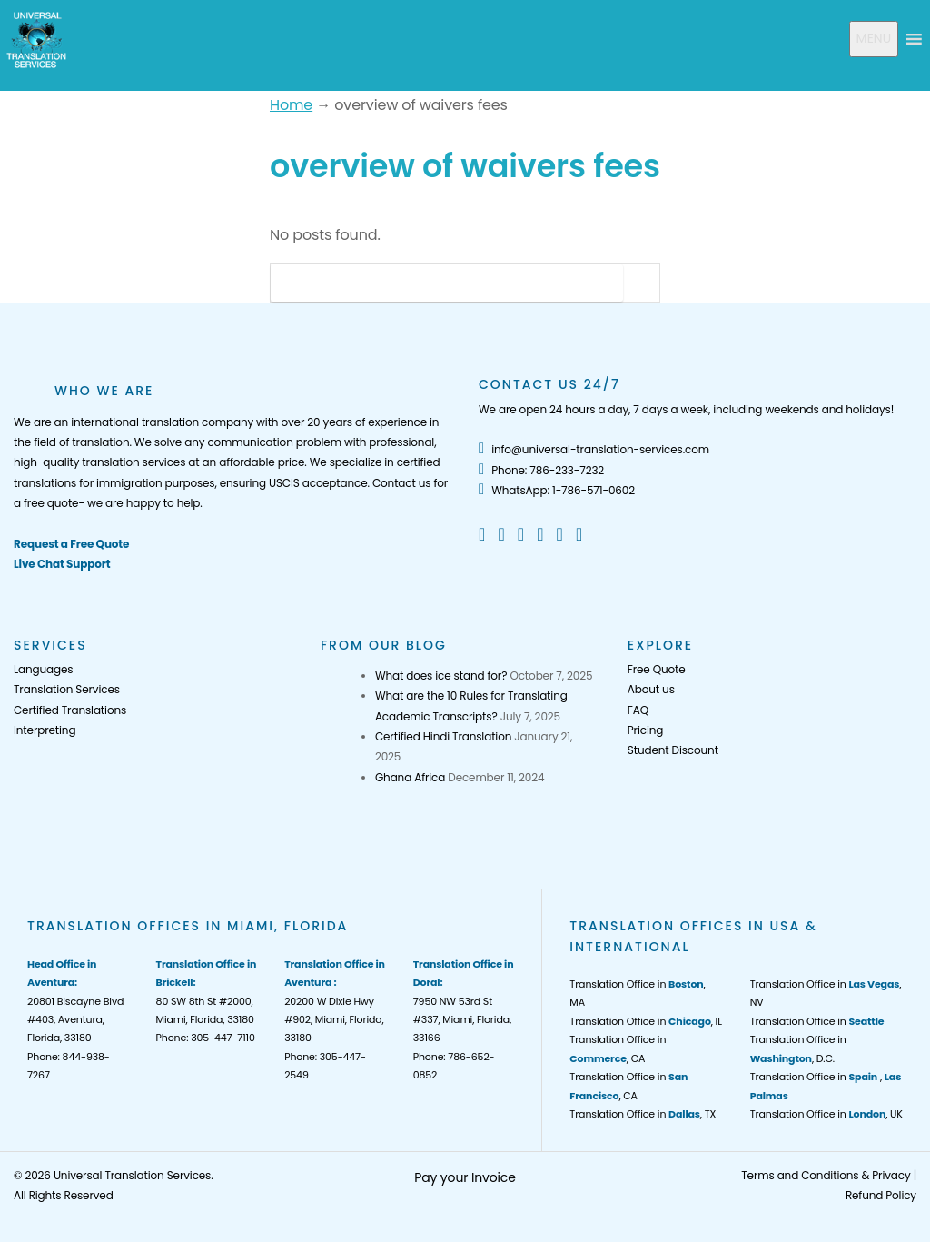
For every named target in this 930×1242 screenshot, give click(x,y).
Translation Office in (817, 1021)
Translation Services (67, 689)
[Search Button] (641, 283)
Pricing (645, 730)
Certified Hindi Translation (443, 736)
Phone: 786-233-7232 (541, 470)
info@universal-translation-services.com (594, 449)
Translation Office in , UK (826, 1114)
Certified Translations (70, 710)
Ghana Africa (410, 777)
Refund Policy (881, 1195)
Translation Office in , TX (642, 1114)
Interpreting (44, 730)
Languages (43, 669)
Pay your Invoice (465, 1177)
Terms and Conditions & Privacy (825, 1175)
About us (651, 689)
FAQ (638, 710)
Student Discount (673, 750)
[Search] (447, 283)
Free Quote (657, 669)
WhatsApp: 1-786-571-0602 (557, 490)
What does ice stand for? (441, 675)
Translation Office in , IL (645, 1021)
